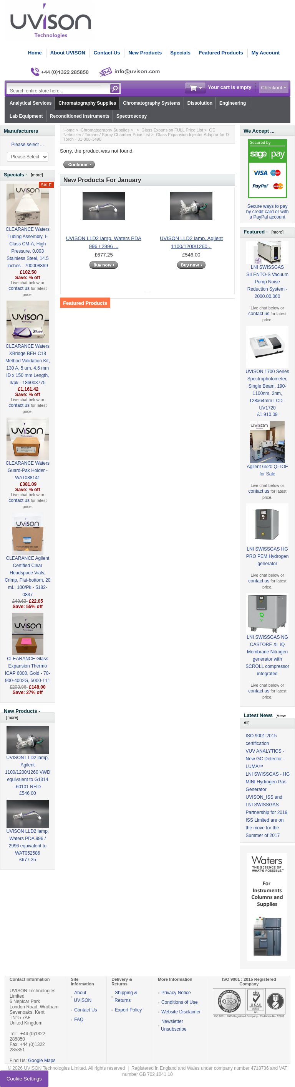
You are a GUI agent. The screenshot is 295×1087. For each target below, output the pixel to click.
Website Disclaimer (181, 1012)
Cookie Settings (24, 1079)
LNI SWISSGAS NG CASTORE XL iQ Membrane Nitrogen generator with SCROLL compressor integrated (267, 643)
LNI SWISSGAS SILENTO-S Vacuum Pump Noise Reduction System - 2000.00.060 (267, 274)
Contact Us (107, 53)
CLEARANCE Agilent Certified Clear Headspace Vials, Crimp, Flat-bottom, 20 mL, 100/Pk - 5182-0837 (27, 564)
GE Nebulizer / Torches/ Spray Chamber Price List (139, 132)
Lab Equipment (26, 116)
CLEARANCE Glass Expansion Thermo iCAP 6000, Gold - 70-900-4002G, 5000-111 (27, 657)
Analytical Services (30, 103)
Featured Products (221, 53)
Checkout (271, 87)
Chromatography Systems (151, 103)
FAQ (78, 1019)
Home (35, 53)
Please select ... (28, 144)
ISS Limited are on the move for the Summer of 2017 (265, 827)
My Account (266, 53)
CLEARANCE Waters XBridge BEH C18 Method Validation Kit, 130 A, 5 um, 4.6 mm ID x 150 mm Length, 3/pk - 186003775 (27, 352)
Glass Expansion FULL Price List (172, 130)
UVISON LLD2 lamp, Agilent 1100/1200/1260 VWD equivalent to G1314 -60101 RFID (27, 763)
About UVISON (67, 53)
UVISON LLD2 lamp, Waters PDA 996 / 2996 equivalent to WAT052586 (28, 833)
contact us (19, 288)
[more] (35, 175)
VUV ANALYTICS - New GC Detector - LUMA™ (265, 758)
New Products (145, 53)
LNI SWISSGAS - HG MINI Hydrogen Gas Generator (268, 781)
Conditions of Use (179, 1002)
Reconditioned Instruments (79, 116)
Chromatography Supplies (87, 103)
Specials (180, 53)
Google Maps (41, 1060)
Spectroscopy (131, 116)
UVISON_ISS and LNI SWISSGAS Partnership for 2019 (267, 804)
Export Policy (128, 1010)
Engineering (232, 103)
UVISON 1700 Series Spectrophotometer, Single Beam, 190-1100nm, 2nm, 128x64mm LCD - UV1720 (267, 377)
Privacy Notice (176, 992)
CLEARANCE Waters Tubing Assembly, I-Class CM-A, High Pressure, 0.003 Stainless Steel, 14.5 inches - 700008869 (28, 235)
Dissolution (199, 103)
